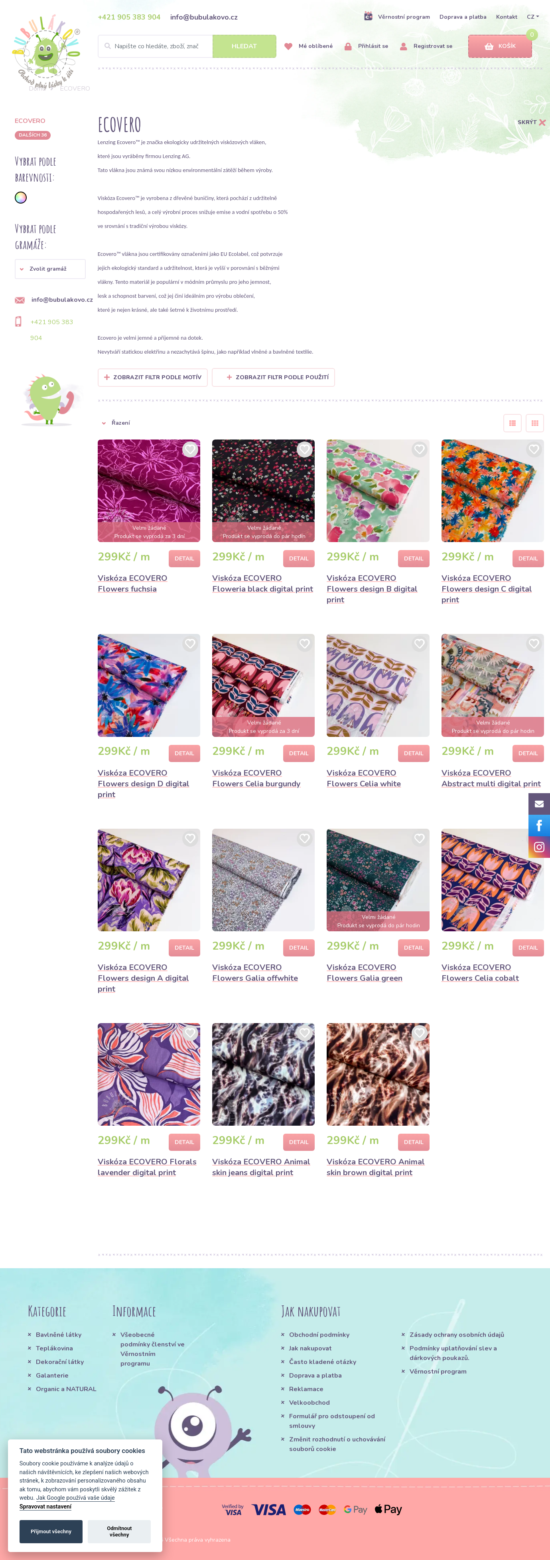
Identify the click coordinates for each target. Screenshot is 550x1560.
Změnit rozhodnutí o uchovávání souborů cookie (337, 1444)
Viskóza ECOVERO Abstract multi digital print (491, 778)
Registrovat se (426, 46)
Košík (500, 46)
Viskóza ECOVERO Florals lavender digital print (147, 1167)
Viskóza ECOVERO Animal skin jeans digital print (261, 1167)
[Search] (187, 46)
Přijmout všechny (51, 1531)
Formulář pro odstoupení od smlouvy (332, 1421)
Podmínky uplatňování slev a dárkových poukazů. (453, 1353)
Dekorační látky (60, 1362)
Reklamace (306, 1389)
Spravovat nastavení (45, 1506)
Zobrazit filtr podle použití (278, 377)
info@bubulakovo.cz (204, 17)
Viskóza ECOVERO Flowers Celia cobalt (480, 973)
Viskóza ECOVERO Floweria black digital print (262, 583)
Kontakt (506, 17)
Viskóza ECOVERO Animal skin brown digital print (376, 1167)
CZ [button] (530, 17)
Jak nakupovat (310, 1348)
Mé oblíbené (308, 46)
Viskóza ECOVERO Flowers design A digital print (143, 978)
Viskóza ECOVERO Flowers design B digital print (372, 589)
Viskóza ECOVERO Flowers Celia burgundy (256, 778)
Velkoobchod (309, 1402)
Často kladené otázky (322, 1362)
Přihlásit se (366, 46)
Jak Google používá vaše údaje (75, 1498)
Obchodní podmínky (319, 1334)
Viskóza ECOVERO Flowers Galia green (364, 973)
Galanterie (52, 1375)
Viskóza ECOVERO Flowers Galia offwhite (255, 973)
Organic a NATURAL (66, 1389)
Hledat (244, 46)
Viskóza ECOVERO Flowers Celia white (364, 778)
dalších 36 (33, 135)
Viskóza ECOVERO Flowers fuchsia (133, 583)
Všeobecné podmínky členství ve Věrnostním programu (152, 1349)
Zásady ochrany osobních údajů (457, 1334)
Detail (184, 558)
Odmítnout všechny (119, 1531)
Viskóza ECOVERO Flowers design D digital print (143, 784)
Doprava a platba (463, 17)
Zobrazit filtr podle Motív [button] (157, 377)
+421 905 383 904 (129, 17)
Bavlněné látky (58, 1334)
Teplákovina (54, 1348)
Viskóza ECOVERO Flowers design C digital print (487, 589)
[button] (50, 269)
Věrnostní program (397, 17)
